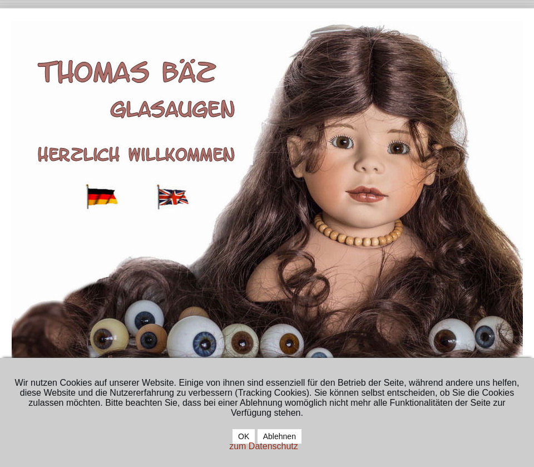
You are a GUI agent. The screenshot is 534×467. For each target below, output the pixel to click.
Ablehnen (279, 436)
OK (243, 436)
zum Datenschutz (263, 446)
